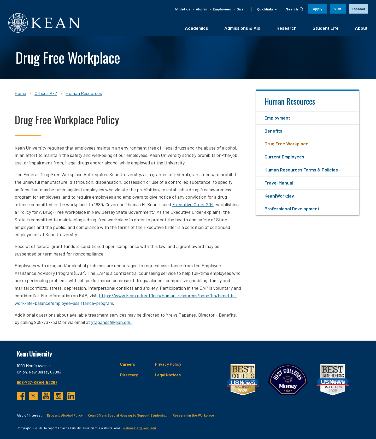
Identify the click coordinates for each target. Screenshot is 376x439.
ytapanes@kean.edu (111, 322)
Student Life (326, 28)
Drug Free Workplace (286, 143)
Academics (196, 28)
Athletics (182, 9)
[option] (358, 9)
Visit (338, 9)
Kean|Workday (279, 196)
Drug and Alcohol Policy (65, 415)
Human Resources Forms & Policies (301, 170)
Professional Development (292, 208)
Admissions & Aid (242, 28)
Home (20, 93)
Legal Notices (168, 374)
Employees (222, 9)
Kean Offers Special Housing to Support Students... (127, 415)
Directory (129, 374)
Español (358, 9)
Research (287, 28)
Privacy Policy (168, 363)
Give (240, 9)
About (361, 28)
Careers (127, 363)
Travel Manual (279, 183)
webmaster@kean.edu (139, 428)
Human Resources (84, 93)
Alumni (201, 9)
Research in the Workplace (193, 415)
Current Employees (284, 156)
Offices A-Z (45, 93)
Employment (277, 118)
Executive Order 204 (193, 204)
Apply (317, 9)
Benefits (273, 131)
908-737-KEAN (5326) (37, 382)
